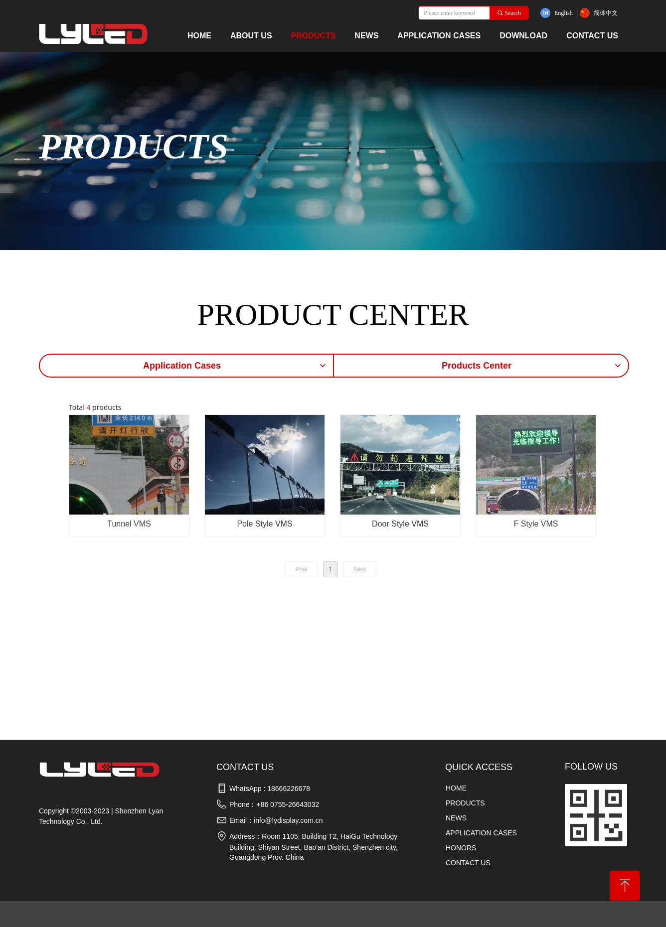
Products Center (532, 366)
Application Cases (235, 366)
